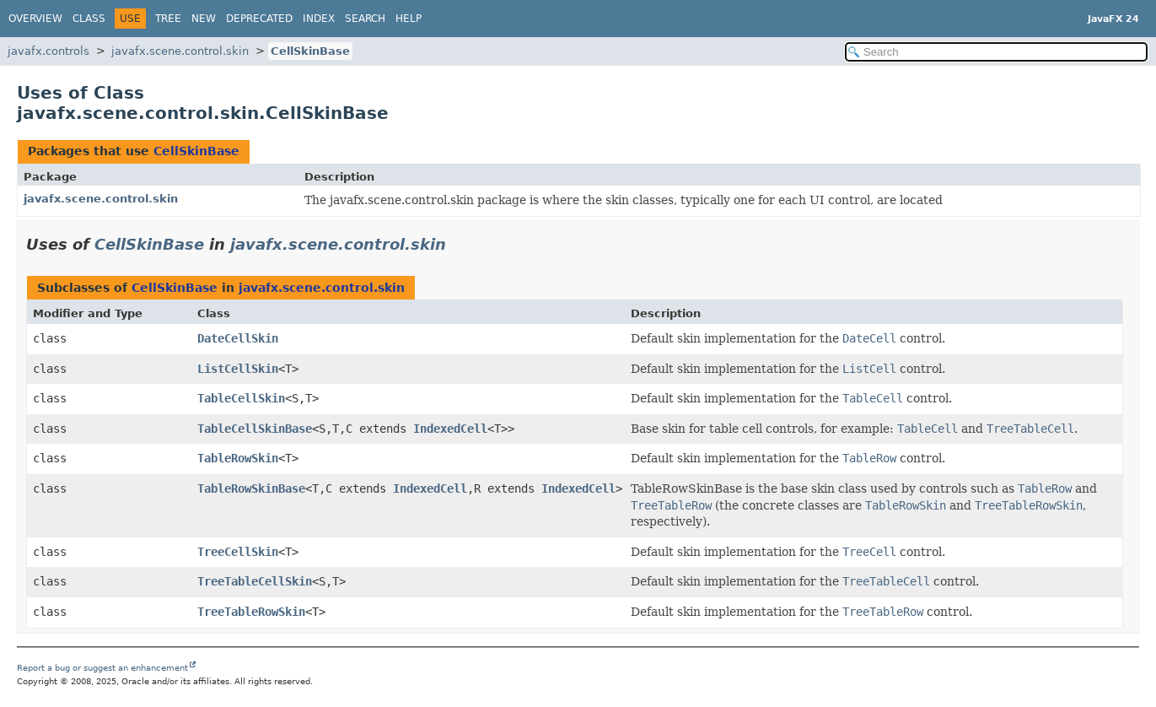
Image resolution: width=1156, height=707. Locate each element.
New (203, 18)
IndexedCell (450, 428)
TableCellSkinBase (254, 428)
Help (408, 18)
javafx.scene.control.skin (180, 51)
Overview (35, 18)
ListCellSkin (237, 368)
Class (89, 18)
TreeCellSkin (237, 552)
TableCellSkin (241, 398)
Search (365, 18)
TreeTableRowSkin (251, 611)
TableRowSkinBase (251, 488)
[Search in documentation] (996, 52)
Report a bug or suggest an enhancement (102, 667)
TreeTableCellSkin (254, 581)
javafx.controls (48, 51)
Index (319, 18)
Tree (168, 18)
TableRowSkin (237, 458)
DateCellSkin (237, 338)
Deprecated (259, 18)
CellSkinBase (310, 51)
